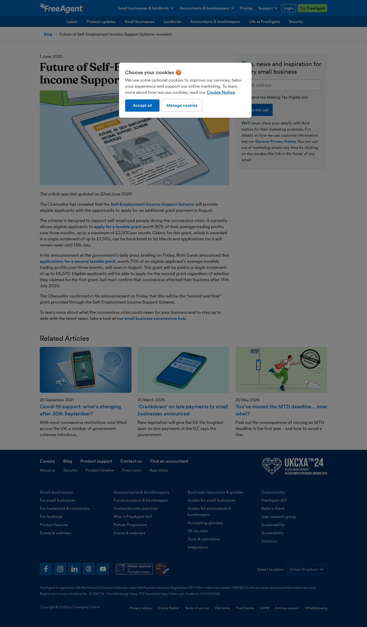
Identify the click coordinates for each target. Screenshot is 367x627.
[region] (185, 90)
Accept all (142, 105)
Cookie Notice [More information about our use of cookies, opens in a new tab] (221, 92)
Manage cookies (181, 105)
